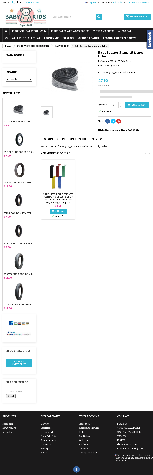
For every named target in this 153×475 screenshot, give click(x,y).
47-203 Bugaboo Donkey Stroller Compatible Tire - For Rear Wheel (19, 304)
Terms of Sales (48, 432)
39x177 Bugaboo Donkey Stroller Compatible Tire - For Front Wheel (19, 274)
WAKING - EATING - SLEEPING (22, 38)
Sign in (118, 2)
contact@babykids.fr (134, 448)
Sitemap (45, 448)
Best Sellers (11, 93)
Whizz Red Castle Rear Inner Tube (19, 244)
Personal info (85, 424)
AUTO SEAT (124, 31)
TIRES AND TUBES (103, 31)
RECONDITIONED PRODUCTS (119, 38)
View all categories (19, 363)
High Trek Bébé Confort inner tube (19, 122)
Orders (82, 432)
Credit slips (84, 436)
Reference (103, 61)
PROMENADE (51, 38)
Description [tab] (49, 139)
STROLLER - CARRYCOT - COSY (29, 31)
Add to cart (136, 105)
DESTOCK (68, 38)
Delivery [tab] (96, 139)
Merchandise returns (89, 428)
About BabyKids (48, 436)
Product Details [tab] (74, 139)
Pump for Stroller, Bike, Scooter (58, 195)
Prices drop (8, 424)
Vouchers (83, 444)
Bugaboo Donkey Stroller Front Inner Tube (19, 213)
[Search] (76, 17)
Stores (44, 452)
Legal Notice (47, 428)
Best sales (7, 432)
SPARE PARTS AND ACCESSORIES (69, 31)
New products (9, 428)
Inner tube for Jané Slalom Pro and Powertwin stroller (19, 152)
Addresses (84, 440)
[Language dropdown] (92, 2)
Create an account (138, 2)
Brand (101, 65)
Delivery (45, 424)
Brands (12, 72)
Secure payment (49, 440)
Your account (89, 416)
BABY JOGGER (15, 55)
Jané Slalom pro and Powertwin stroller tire (19, 182)
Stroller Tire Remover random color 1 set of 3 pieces (93, 197)
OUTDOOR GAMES (88, 38)
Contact (5, 3)
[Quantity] (114, 105)
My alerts (83, 448)
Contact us (46, 444)
